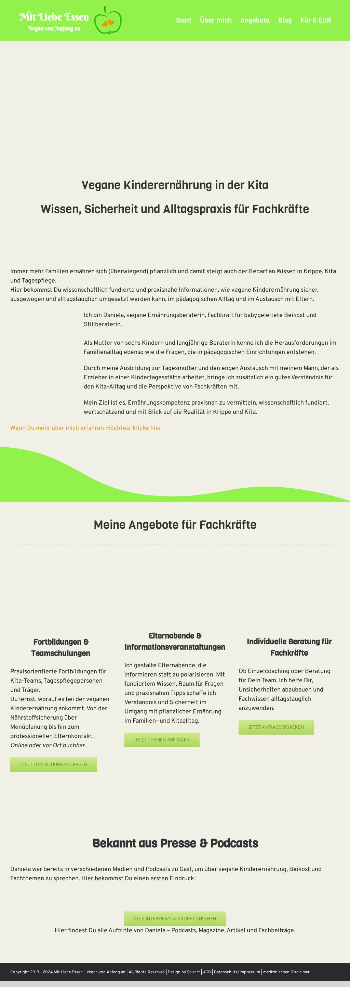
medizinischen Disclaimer (286, 972)
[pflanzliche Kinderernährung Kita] (175, 565)
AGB (207, 972)
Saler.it (193, 972)
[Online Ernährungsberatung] (289, 565)
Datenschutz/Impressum (237, 972)
